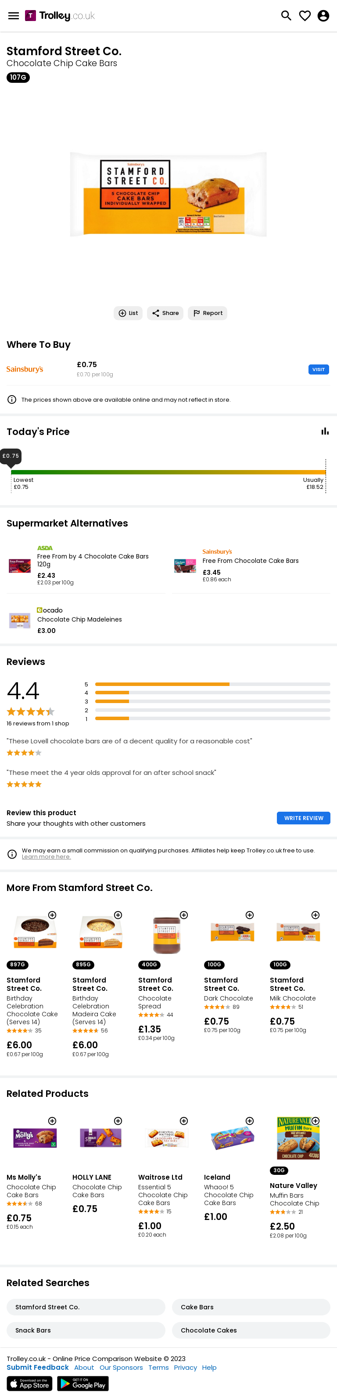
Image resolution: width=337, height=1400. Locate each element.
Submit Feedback (38, 1367)
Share (165, 313)
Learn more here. (46, 856)
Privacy (185, 1367)
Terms (158, 1367)
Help (209, 1367)
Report (207, 313)
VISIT (318, 369)
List (128, 313)
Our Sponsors (121, 1367)
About (84, 1367)
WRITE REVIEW (303, 818)
